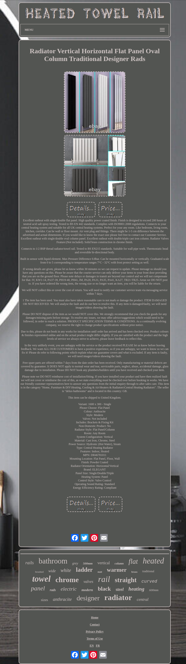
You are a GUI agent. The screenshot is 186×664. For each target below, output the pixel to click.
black (104, 589)
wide (52, 571)
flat (133, 561)
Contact (95, 624)
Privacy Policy (95, 631)
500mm (88, 563)
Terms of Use (95, 638)
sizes (44, 600)
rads (53, 590)
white (66, 570)
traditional (148, 571)
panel (38, 588)
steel (120, 589)
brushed (39, 571)
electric (69, 589)
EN (92, 645)
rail (104, 579)
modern (87, 590)
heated (153, 560)
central (142, 599)
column (119, 563)
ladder (84, 569)
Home (95, 617)
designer (88, 598)
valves (88, 581)
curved (149, 581)
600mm (153, 590)
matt (100, 572)
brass (135, 571)
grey (75, 563)
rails (29, 562)
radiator (118, 597)
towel (41, 579)
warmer (116, 570)
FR (98, 645)
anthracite (62, 599)
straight (126, 580)
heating (136, 589)
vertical (103, 563)
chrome (67, 580)
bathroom (53, 561)
